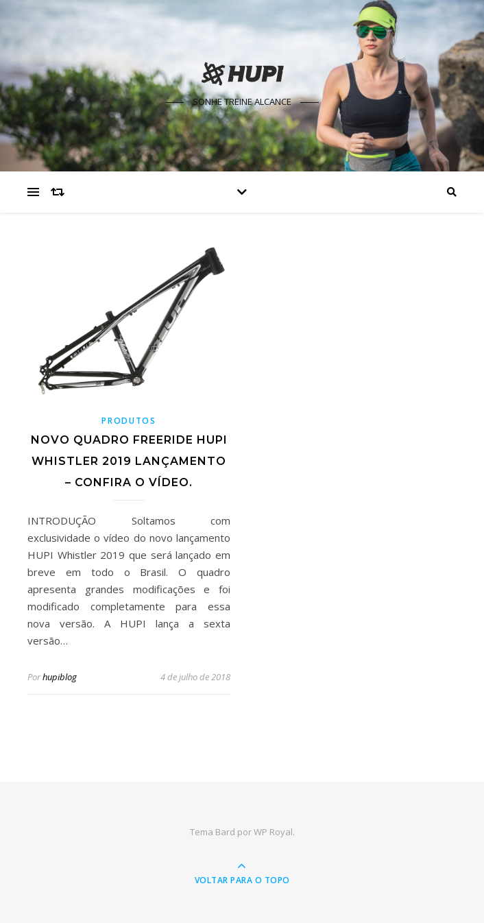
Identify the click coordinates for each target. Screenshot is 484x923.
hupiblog (60, 677)
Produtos (128, 421)
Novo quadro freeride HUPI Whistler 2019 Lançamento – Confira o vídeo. (129, 461)
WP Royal (273, 832)
